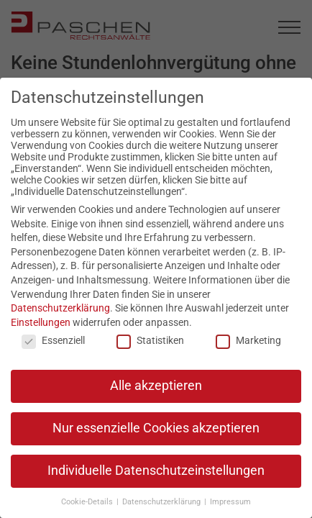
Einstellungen (40, 322)
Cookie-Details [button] (88, 501)
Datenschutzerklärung (60, 308)
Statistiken (150, 340)
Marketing (248, 340)
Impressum (230, 501)
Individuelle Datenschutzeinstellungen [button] (156, 470)
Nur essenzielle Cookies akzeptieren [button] (156, 428)
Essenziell (53, 340)
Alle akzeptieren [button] (156, 385)
